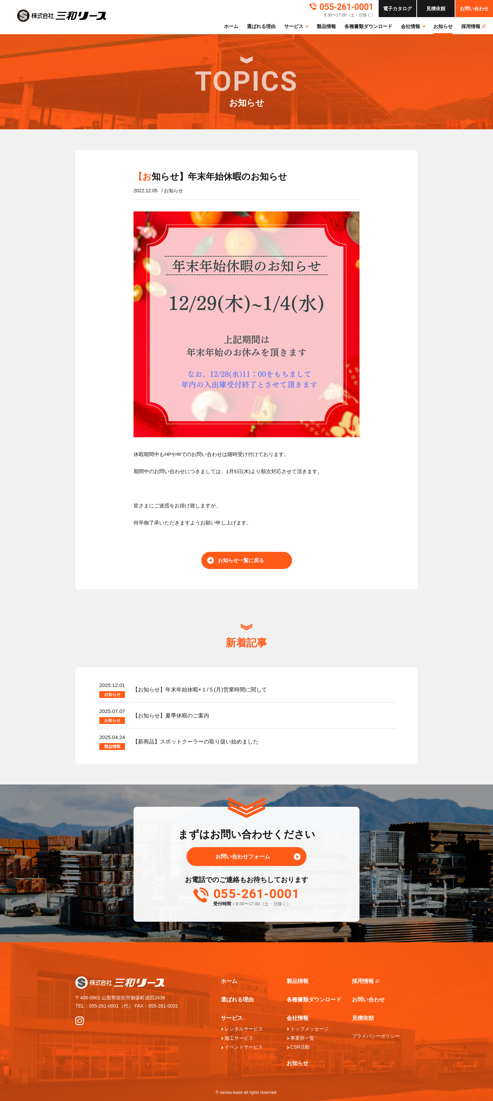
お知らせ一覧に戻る (241, 560)
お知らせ (443, 26)
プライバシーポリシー (376, 1036)
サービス (293, 26)
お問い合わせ (474, 8)
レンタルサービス (244, 1029)
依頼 (435, 9)
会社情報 (410, 26)
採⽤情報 (473, 26)
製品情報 (326, 26)
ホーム (231, 26)
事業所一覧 (302, 1038)
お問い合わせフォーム (242, 856)
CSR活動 (300, 1047)
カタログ (397, 9)
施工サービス (239, 1038)
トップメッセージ (309, 1029)
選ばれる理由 (261, 26)
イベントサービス (244, 1047)
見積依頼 (363, 1018)
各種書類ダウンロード (368, 26)
